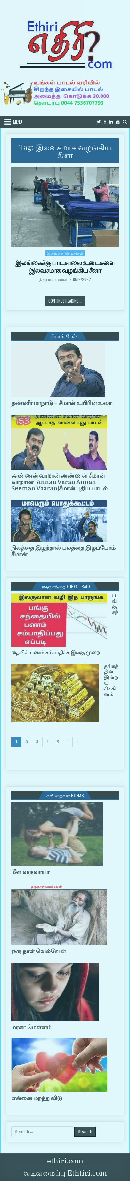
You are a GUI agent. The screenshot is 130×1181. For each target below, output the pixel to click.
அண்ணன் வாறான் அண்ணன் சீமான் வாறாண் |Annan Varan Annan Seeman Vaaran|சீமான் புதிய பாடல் (59, 482)
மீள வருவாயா (30, 872)
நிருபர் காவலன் (53, 279)
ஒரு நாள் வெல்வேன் (38, 951)
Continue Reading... (66, 300)
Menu (17, 122)
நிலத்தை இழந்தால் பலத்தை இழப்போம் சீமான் (63, 551)
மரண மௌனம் (31, 1027)
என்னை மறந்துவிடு (36, 1098)
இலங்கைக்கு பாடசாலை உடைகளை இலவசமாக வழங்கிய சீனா (65, 266)
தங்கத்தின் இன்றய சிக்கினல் (111, 680)
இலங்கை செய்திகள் (65, 253)
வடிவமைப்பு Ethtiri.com (65, 1173)
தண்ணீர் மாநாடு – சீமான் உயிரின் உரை (61, 403)
